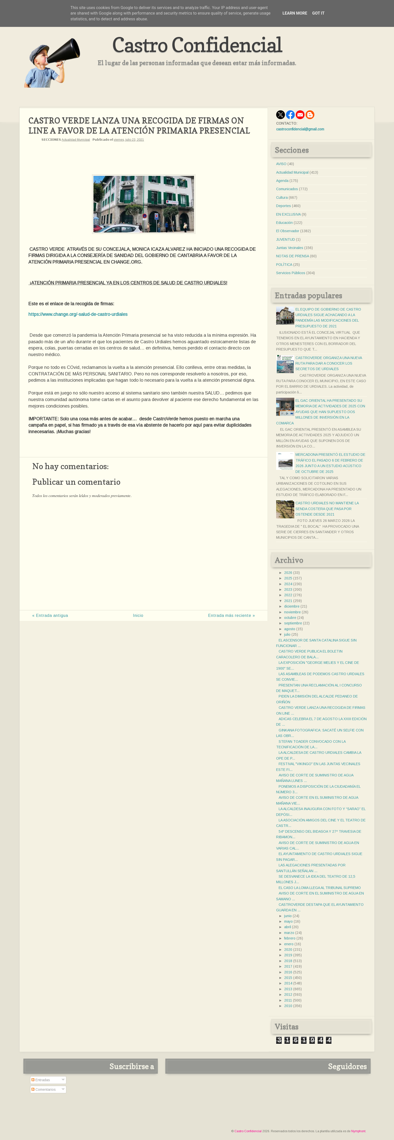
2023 (288, 589)
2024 (288, 584)
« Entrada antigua (50, 615)
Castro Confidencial (197, 44)
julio (287, 634)
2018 (288, 961)
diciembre (292, 606)
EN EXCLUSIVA (288, 214)
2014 (288, 983)
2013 (288, 989)
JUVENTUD (285, 239)
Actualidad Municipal (76, 139)
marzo (289, 933)
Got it (318, 13)
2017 (288, 966)
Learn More (294, 13)
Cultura (282, 197)
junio (288, 916)
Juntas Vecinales (289, 248)
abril (287, 927)
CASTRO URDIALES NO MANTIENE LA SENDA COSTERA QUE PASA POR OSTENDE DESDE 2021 (327, 508)
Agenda (282, 181)
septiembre (293, 623)
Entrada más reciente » (231, 615)
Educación (284, 223)
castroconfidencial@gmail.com (300, 129)
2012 (288, 995)
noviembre (292, 612)
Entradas (40, 1080)
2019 (288, 955)
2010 (288, 1006)
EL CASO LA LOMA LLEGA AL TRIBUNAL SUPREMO (320, 888)
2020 (288, 950)
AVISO (281, 164)
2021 (288, 601)
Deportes (283, 206)
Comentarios (43, 1089)
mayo (288, 921)
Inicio (138, 615)
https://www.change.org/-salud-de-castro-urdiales (77, 314)
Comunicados (287, 189)
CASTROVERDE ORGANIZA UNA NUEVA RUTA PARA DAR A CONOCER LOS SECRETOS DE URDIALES (329, 363)
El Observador (287, 231)
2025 (288, 578)
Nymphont (358, 1131)
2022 (288, 595)
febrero (290, 938)
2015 (288, 978)
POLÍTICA (284, 265)
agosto (289, 629)
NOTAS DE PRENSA (292, 256)
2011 (288, 1000)
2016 (288, 972)
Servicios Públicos (290, 273)
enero (288, 944)
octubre (290, 618)
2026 (288, 573)
